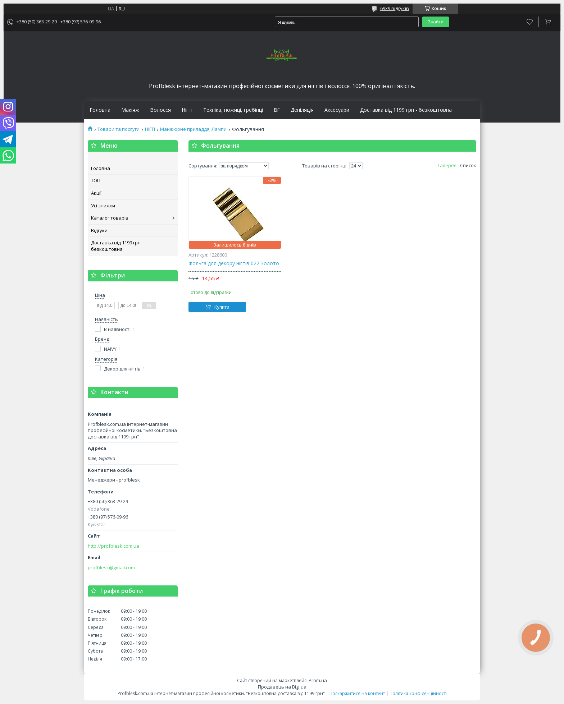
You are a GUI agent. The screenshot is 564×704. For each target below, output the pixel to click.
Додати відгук (529, 22)
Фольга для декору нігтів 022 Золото (233, 263)
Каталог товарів (109, 218)
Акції (96, 193)
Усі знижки (103, 205)
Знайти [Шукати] (436, 21)
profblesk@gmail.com (111, 568)
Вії (277, 110)
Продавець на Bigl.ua (282, 687)
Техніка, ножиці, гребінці (233, 110)
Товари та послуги (118, 129)
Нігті (187, 110)
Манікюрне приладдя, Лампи (193, 129)
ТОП (95, 180)
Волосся (160, 110)
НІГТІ (150, 129)
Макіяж (130, 110)
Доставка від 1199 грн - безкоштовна (406, 110)
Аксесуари (336, 110)
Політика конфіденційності (418, 693)
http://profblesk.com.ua (113, 546)
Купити (221, 307)
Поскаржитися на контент (357, 693)
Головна (100, 110)
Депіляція (302, 110)
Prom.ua (318, 680)
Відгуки (99, 230)
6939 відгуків (394, 8)
